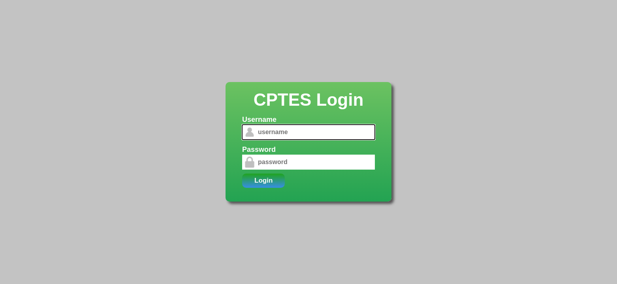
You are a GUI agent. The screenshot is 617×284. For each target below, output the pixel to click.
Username (259, 119)
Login (263, 180)
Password (259, 149)
